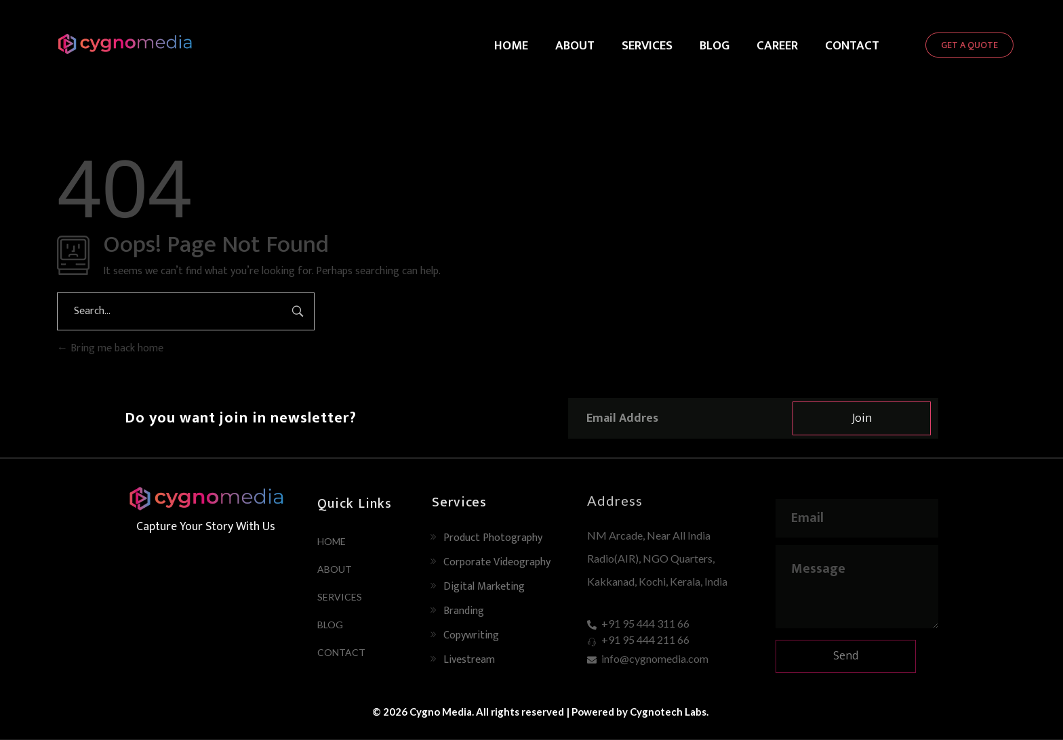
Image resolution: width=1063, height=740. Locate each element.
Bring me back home (110, 348)
